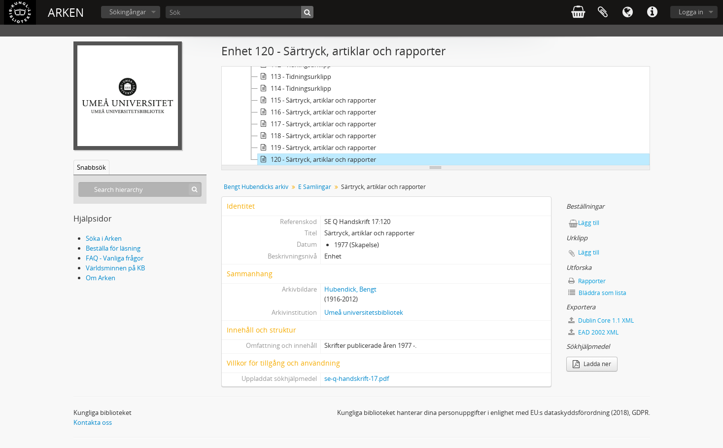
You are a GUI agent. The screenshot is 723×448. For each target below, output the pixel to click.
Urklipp (602, 12)
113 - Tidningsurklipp (294, 76)
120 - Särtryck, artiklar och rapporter (317, 159)
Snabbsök (91, 167)
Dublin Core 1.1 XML (601, 320)
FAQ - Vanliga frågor (114, 258)
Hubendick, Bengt (350, 289)
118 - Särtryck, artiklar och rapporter (317, 136)
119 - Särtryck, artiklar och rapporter (317, 147)
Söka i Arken (104, 238)
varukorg (578, 12)
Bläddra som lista (597, 293)
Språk (627, 12)
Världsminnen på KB (115, 267)
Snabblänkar (652, 12)
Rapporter (587, 281)
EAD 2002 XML (593, 332)
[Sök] (239, 12)
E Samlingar (314, 187)
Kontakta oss (92, 422)
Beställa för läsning (113, 248)
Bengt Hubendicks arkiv (256, 187)
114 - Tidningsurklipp (294, 88)
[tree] (436, 116)
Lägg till (588, 223)
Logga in (691, 11)
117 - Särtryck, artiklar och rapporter (317, 124)
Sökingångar (127, 11)
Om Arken (100, 277)
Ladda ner (592, 364)
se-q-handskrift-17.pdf (356, 378)
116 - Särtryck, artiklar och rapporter (317, 112)
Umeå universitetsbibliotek (363, 312)
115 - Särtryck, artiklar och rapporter (317, 100)
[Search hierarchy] (140, 189)
